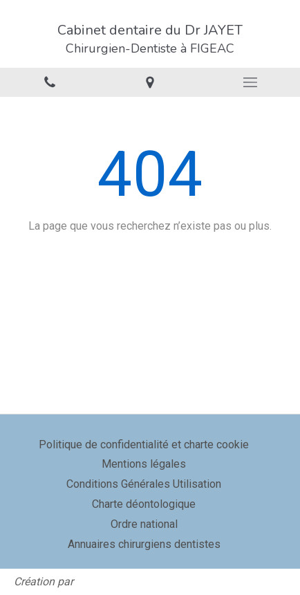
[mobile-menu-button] (250, 82)
